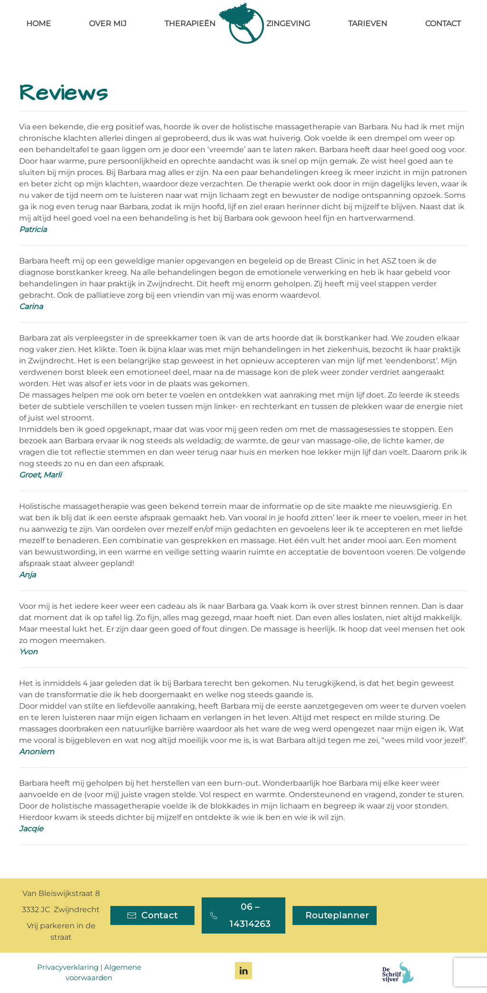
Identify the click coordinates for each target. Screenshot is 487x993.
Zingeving (288, 23)
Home (38, 23)
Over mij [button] (108, 23)
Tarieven (367, 23)
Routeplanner (337, 915)
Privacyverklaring (67, 967)
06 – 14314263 (240, 915)
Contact (443, 23)
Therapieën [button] (190, 23)
